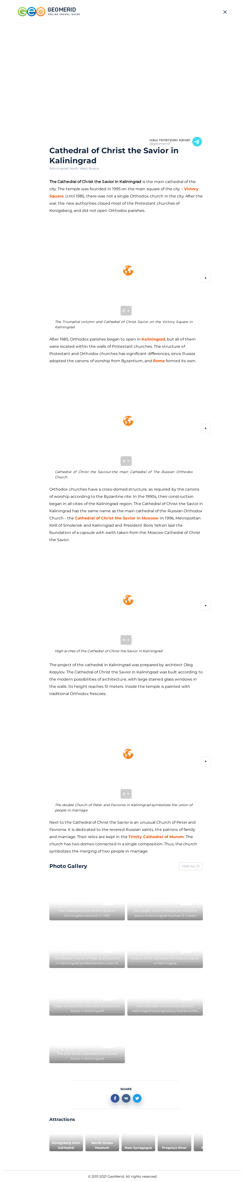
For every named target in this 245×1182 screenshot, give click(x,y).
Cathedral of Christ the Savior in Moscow (116, 518)
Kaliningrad (59, 168)
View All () (191, 866)
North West (79, 168)
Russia (94, 168)
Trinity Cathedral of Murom (156, 836)
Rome (159, 361)
